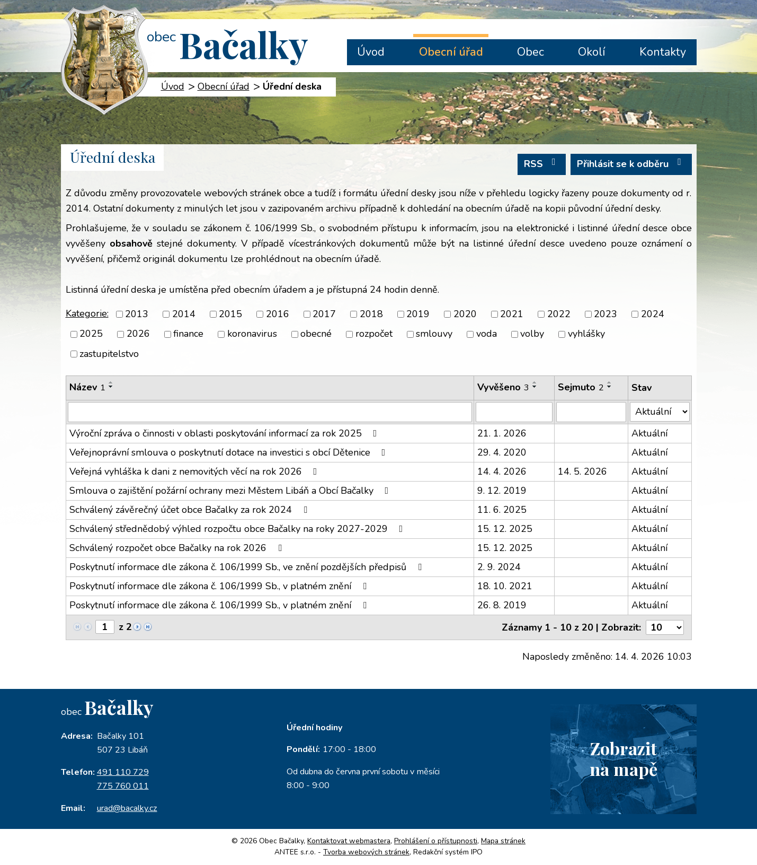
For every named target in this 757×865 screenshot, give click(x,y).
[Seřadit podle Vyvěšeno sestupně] (535, 387)
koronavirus (252, 334)
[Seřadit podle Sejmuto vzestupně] (610, 382)
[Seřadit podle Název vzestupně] (111, 382)
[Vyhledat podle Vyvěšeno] (514, 412)
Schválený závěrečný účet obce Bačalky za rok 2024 (190, 509)
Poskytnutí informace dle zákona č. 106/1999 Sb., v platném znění (220, 586)
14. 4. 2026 (502, 471)
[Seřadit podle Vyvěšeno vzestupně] (535, 382)
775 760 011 (123, 786)
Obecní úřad (451, 52)
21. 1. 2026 (502, 433)
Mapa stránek (503, 841)
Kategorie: (87, 313)
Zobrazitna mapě (623, 758)
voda (486, 334)
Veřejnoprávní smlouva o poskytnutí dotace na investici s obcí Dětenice (229, 452)
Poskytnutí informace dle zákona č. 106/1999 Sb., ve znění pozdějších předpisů (247, 567)
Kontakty (662, 52)
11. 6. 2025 (502, 509)
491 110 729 (123, 772)
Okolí (591, 52)
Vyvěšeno (503, 387)
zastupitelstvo (109, 353)
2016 (277, 314)
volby (532, 334)
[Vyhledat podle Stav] (659, 412)
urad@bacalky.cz (127, 808)
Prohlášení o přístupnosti (435, 841)
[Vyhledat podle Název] (270, 412)
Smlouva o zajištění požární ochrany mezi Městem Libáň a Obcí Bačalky (231, 490)
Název (87, 387)
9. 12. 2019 (502, 490)
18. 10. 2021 (504, 586)
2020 (465, 314)
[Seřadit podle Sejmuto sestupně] (610, 387)
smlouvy (434, 334)
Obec (530, 52)
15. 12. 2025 (504, 528)
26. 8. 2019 (502, 605)
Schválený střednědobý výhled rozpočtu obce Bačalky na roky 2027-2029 (238, 528)
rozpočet (374, 334)
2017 (324, 314)
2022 (559, 314)
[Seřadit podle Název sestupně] (111, 387)
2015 (230, 314)
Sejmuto (581, 387)
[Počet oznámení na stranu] (665, 627)
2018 (371, 314)
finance (188, 334)
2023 (605, 314)
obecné (316, 334)
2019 (418, 314)
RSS (542, 163)
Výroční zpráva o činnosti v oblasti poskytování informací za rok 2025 (225, 433)
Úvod (371, 52)
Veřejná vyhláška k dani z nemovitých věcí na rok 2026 (195, 471)
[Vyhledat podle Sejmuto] (591, 412)
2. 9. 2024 (499, 567)
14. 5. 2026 (582, 471)
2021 (511, 314)
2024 (652, 314)
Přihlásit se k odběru (631, 163)
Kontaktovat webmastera (348, 841)
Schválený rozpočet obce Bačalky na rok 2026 (177, 547)
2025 (91, 334)
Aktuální (649, 433)
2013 (136, 314)
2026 (138, 334)
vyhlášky (586, 334)
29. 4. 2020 (502, 452)
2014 (183, 314)
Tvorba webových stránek (366, 852)
